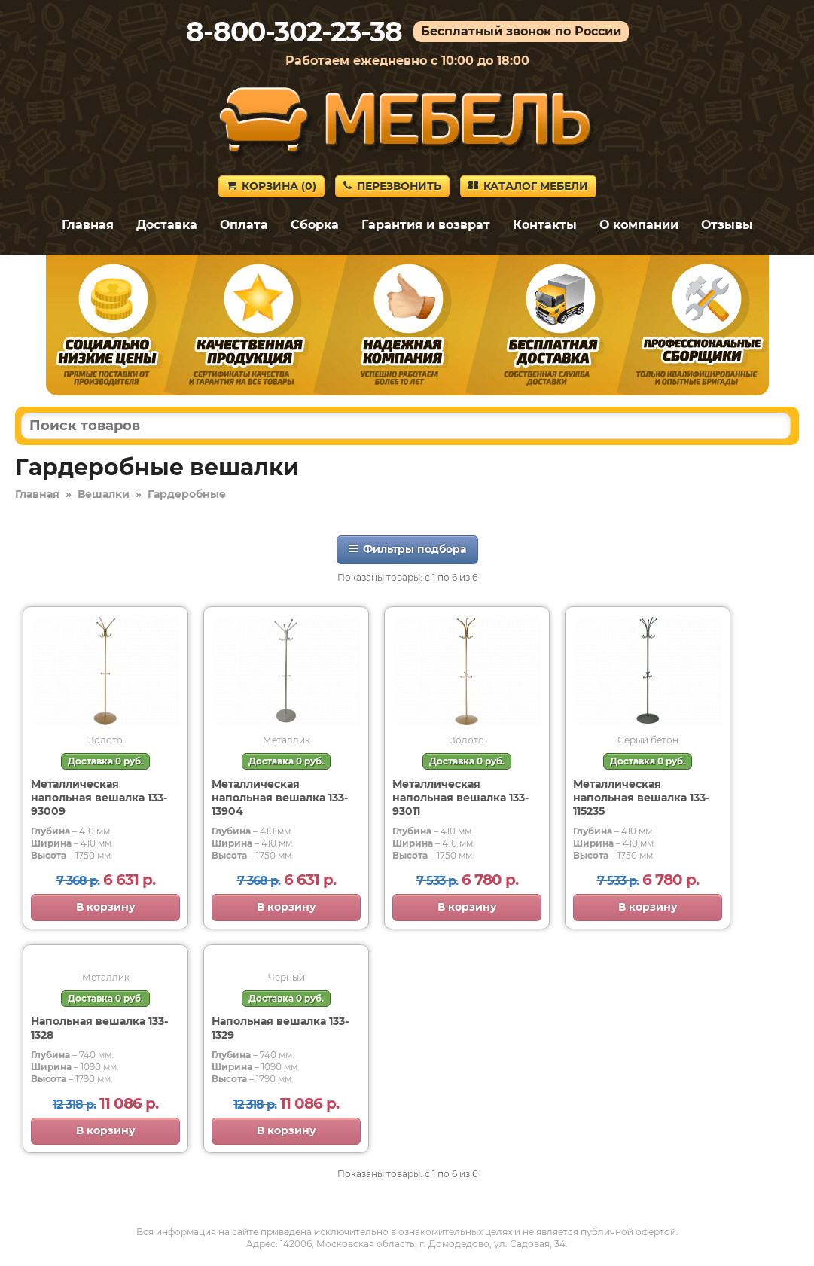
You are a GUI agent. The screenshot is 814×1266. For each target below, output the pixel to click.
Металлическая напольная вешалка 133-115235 (641, 797)
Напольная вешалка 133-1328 (99, 1028)
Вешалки (104, 494)
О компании (638, 225)
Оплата (244, 225)
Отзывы (727, 225)
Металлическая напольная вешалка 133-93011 (460, 797)
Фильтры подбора (407, 549)
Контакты (545, 225)
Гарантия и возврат (425, 225)
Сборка (315, 225)
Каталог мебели (528, 186)
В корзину (106, 907)
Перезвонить (392, 186)
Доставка (166, 225)
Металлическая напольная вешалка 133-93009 (99, 797)
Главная (88, 225)
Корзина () (271, 186)
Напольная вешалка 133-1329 (280, 1028)
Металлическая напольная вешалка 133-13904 (280, 797)
